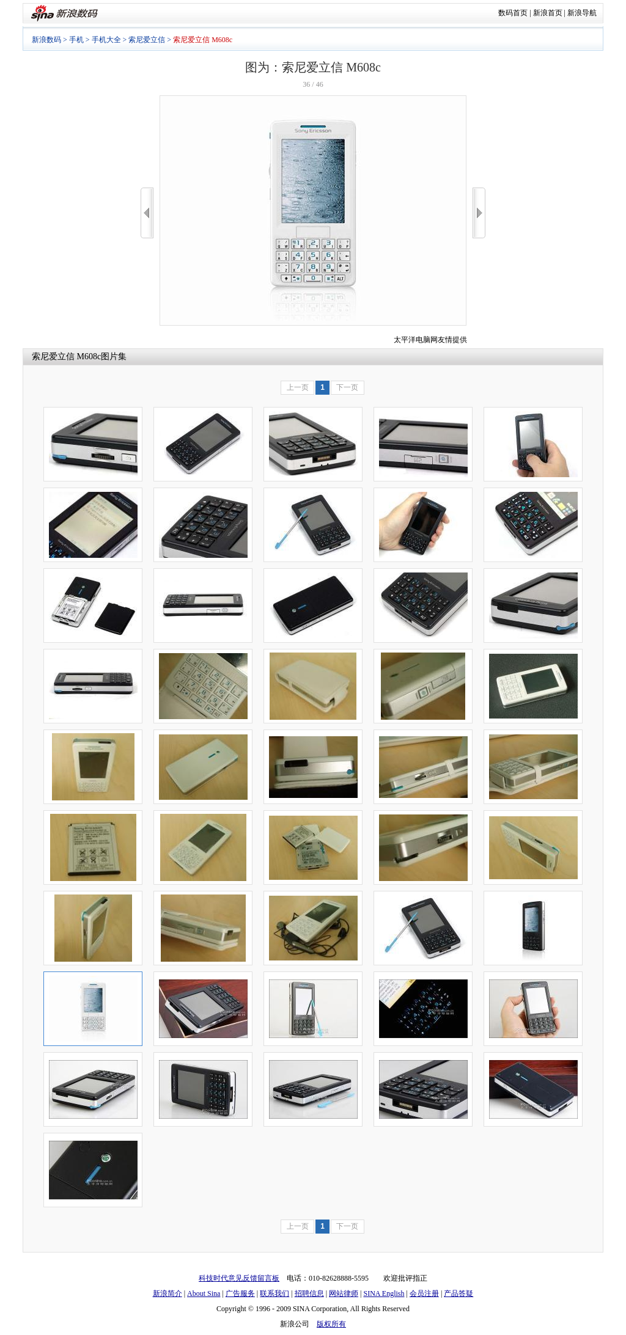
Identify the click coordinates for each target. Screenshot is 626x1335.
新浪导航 (582, 13)
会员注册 (424, 1293)
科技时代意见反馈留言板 (239, 1278)
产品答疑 (458, 1293)
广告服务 (240, 1293)
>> (479, 213)
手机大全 (106, 39)
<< (147, 213)
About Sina (203, 1293)
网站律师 (343, 1293)
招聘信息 (309, 1293)
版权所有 (331, 1324)
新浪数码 (46, 39)
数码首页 (513, 13)
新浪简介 (167, 1293)
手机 (76, 39)
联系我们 (274, 1293)
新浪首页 (547, 13)
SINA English (383, 1293)
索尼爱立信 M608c (66, 356)
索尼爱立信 (146, 39)
